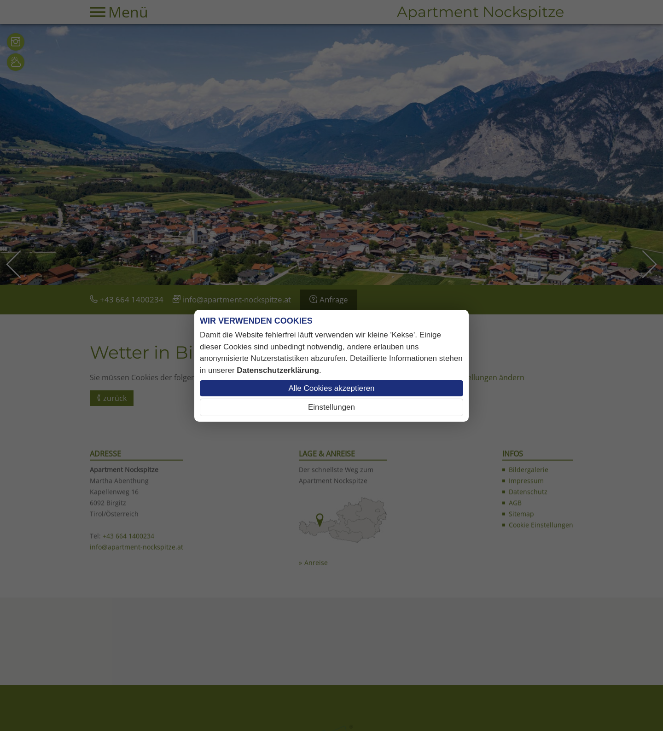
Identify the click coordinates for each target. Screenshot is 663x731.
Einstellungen (331, 407)
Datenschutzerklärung (278, 370)
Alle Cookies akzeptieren (331, 388)
